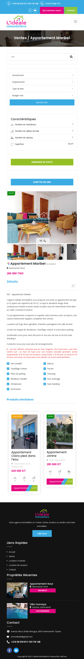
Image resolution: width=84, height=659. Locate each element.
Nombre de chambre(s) (23, 139)
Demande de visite (42, 168)
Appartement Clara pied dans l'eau (23, 527)
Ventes (12, 621)
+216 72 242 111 (50, 3)
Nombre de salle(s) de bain (25, 146)
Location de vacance (18, 630)
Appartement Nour (41, 649)
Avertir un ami (42, 188)
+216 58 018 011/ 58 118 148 (22, 3)
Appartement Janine (57, 523)
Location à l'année (17, 626)
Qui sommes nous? (51, 10)
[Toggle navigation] (75, 21)
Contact (71, 10)
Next (72, 239)
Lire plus (42, 599)
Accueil (12, 617)
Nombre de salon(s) (22, 152)
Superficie (17, 159)
